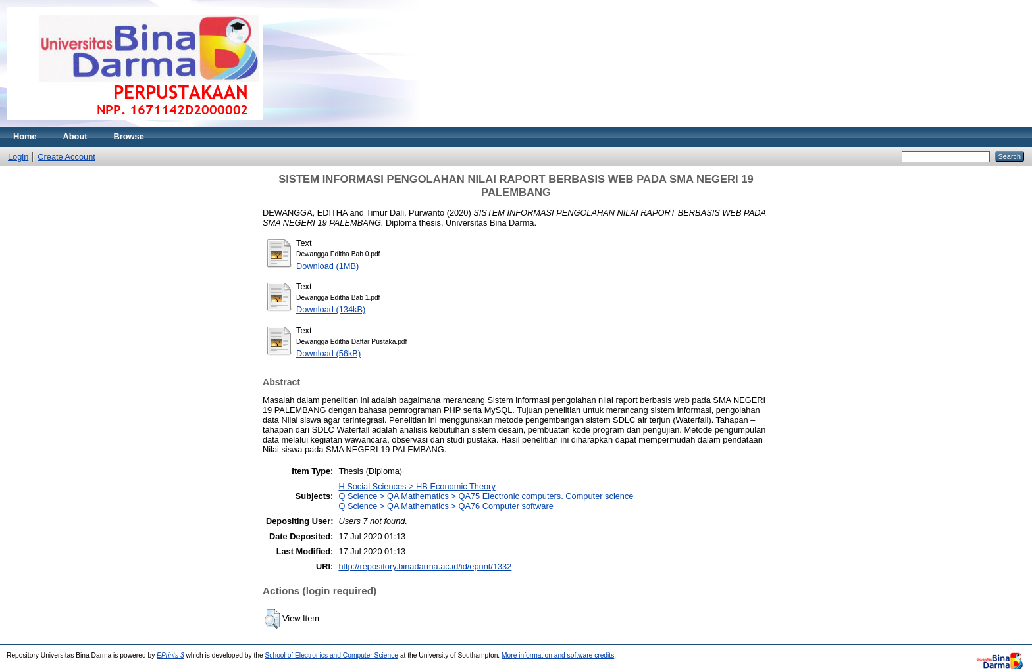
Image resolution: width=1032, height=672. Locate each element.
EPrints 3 (170, 655)
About (75, 136)
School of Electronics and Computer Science (332, 655)
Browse (129, 136)
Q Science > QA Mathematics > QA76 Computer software (445, 506)
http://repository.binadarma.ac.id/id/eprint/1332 (424, 566)
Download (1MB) (327, 266)
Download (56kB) (328, 353)
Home (25, 136)
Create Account (66, 157)
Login (18, 157)
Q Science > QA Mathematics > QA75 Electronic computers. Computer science (485, 496)
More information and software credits (558, 655)
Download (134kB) (330, 309)
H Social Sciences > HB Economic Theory (416, 486)
